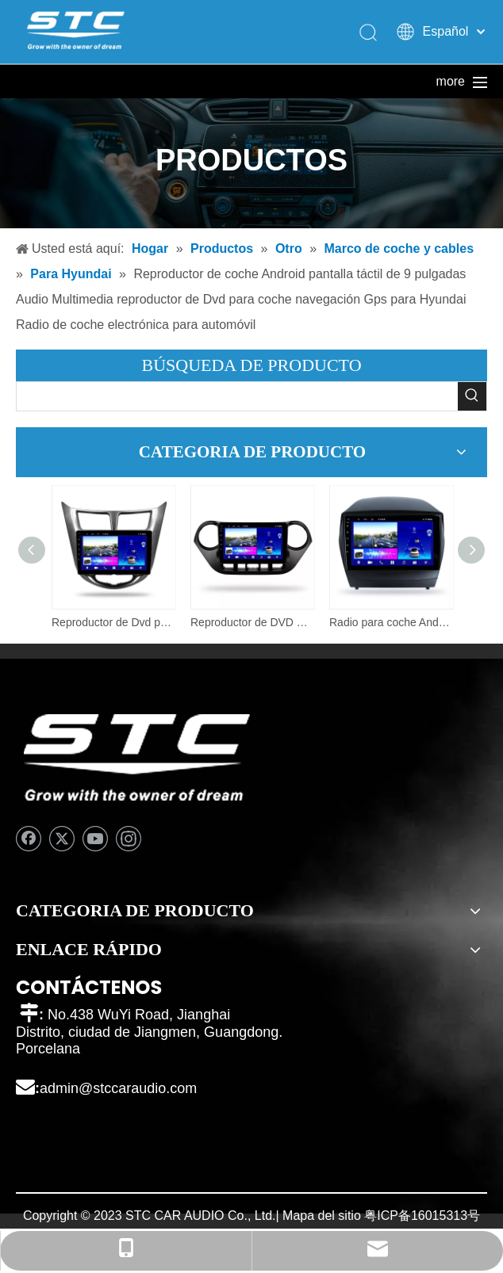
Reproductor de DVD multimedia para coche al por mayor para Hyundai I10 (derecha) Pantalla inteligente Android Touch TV (251, 622)
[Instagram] (128, 838)
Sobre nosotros (264, 81)
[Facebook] (28, 838)
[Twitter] (62, 838)
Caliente (370, 81)
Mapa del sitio (321, 1215)
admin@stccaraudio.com (118, 1088)
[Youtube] (95, 838)
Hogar (52, 81)
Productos (158, 81)
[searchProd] (237, 396)
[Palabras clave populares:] (472, 396)
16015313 (439, 1215)
